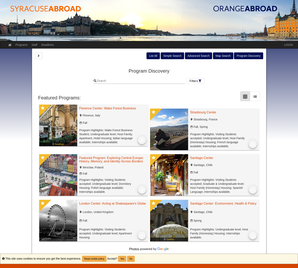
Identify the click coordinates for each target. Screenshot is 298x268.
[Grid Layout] (245, 96)
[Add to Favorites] (142, 140)
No (130, 258)
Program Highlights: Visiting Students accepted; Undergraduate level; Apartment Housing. (105, 233)
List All (153, 55)
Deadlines (47, 44)
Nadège (59, 144)
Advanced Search (199, 55)
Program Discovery (248, 55)
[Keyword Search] (140, 81)
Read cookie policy (94, 258)
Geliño (170, 239)
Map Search (223, 55)
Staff (34, 44)
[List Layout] (255, 96)
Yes (122, 258)
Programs (21, 44)
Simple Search (172, 55)
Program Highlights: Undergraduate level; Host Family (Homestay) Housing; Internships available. (219, 233)
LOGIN (288, 44)
